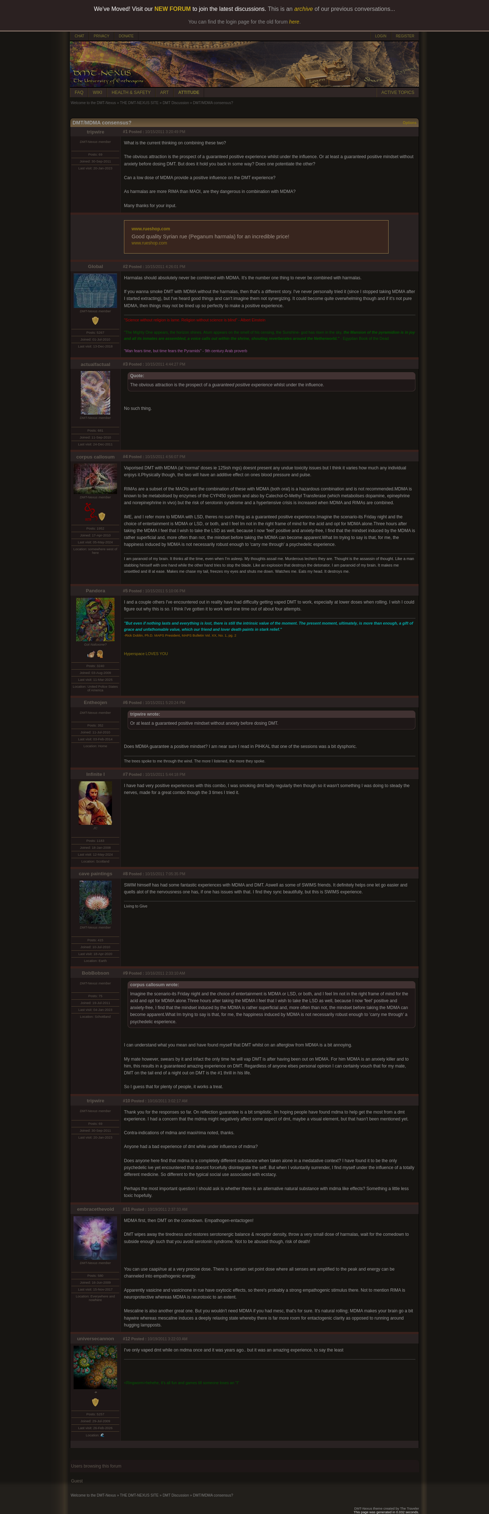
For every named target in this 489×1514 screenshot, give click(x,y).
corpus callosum (95, 457)
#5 (125, 590)
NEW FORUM (172, 9)
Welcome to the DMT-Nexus (93, 103)
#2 (125, 266)
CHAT (79, 36)
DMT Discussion (176, 103)
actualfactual (95, 364)
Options (410, 123)
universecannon (95, 1338)
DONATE (126, 36)
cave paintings (95, 873)
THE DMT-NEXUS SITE (139, 103)
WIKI (97, 92)
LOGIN (380, 36)
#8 (125, 873)
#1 (125, 131)
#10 (126, 1100)
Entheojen (95, 702)
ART (164, 92)
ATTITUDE (188, 92)
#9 (125, 973)
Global (95, 266)
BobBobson (95, 973)
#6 (125, 702)
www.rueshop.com (151, 228)
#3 (125, 364)
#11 (126, 1209)
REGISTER (405, 36)
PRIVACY (101, 36)
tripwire (95, 132)
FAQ (79, 92)
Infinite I (95, 774)
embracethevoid (95, 1209)
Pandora (95, 590)
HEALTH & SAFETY (131, 92)
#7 (125, 774)
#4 (125, 456)
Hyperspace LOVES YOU (146, 653)
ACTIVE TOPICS (397, 92)
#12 (126, 1338)
